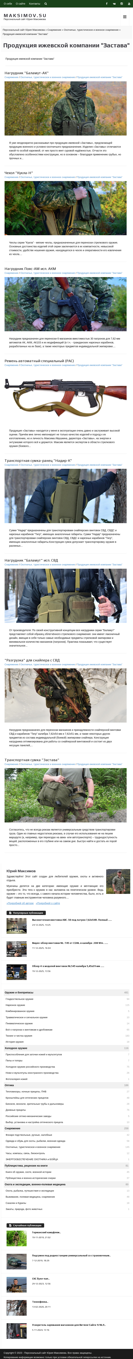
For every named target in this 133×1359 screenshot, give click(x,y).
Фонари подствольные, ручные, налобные (67, 1135)
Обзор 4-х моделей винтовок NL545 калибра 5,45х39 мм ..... (68, 966)
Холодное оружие (66, 1048)
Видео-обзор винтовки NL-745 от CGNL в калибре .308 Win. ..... (70, 943)
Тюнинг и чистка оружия (67, 1036)
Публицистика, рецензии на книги (66, 1165)
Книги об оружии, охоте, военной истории (67, 1172)
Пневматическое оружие (67, 1023)
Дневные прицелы (67, 1110)
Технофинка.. (40, 1301)
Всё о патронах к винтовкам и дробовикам (67, 1030)
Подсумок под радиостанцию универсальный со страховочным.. (71, 1255)
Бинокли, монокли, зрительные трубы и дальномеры (67, 1104)
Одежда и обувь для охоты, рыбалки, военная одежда (67, 1141)
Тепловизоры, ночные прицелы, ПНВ (67, 1091)
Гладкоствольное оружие (67, 999)
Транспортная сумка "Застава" (32, 760)
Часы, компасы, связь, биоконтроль (67, 1153)
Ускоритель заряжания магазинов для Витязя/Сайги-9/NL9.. (69, 1325)
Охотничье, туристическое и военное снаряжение (47, 77)
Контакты (34, 3)
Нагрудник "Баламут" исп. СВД (31, 560)
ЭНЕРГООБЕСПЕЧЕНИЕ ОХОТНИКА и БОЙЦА (67, 1159)
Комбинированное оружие (67, 1011)
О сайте (20, 3)
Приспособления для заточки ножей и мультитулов (67, 1054)
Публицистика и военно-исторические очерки (67, 1178)
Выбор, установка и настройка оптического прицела (67, 1122)
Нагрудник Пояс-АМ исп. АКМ (30, 268)
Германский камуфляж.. (46, 1232)
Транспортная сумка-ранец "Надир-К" (38, 460)
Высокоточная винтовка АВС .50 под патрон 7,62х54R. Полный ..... (72, 919)
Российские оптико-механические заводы (67, 1116)
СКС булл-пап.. (41, 1278)
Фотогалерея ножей (67, 1079)
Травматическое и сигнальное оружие (67, 1017)
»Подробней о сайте (48, 903)
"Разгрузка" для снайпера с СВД (32, 660)
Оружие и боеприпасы (66, 992)
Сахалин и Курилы (67, 1203)
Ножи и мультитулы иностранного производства (67, 1073)
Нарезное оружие (67, 1005)
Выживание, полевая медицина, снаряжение (67, 1197)
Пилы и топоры (67, 1060)
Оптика (66, 1085)
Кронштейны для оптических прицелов (67, 1098)
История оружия (67, 1042)
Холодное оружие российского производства (67, 1067)
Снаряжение (11, 77)
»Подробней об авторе (20, 903)
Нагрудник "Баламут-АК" (27, 73)
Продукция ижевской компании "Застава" (99, 77)
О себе (8, 3)
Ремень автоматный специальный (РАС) (39, 361)
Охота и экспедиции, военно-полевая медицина (66, 1184)
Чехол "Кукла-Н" (19, 173)
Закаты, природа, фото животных (67, 1209)
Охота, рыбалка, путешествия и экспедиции (67, 1191)
